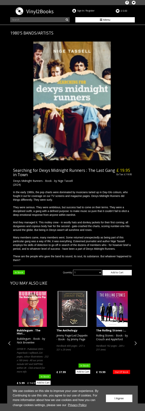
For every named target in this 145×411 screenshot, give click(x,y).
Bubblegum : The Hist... (28, 331)
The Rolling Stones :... (111, 330)
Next (135, 343)
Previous (10, 343)
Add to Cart (117, 272)
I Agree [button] (119, 398)
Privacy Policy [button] (77, 405)
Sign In (80, 10)
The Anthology (66, 330)
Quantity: (67, 272)
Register (90, 10)
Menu (105, 20)
